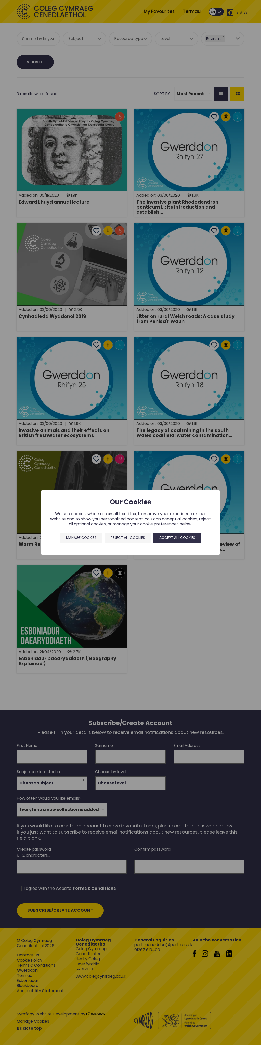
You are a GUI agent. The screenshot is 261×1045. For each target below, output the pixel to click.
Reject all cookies (128, 537)
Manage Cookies (81, 537)
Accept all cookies (177, 537)
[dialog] (130, 522)
